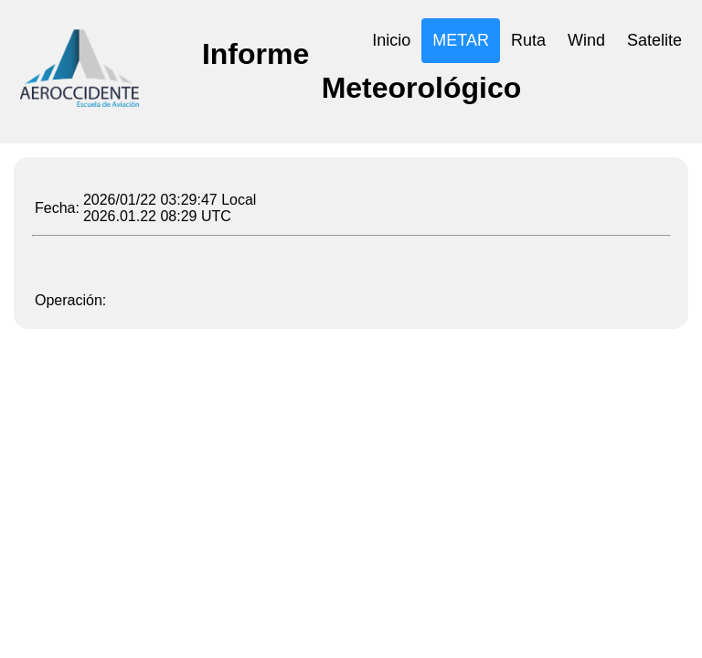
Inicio (391, 40)
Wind (586, 40)
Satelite (654, 40)
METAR (460, 40)
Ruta (528, 40)
